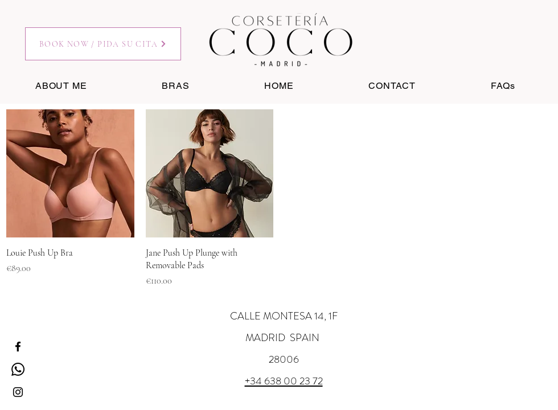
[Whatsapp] (17, 369)
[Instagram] (17, 392)
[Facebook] (17, 346)
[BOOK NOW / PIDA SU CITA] (103, 43)
